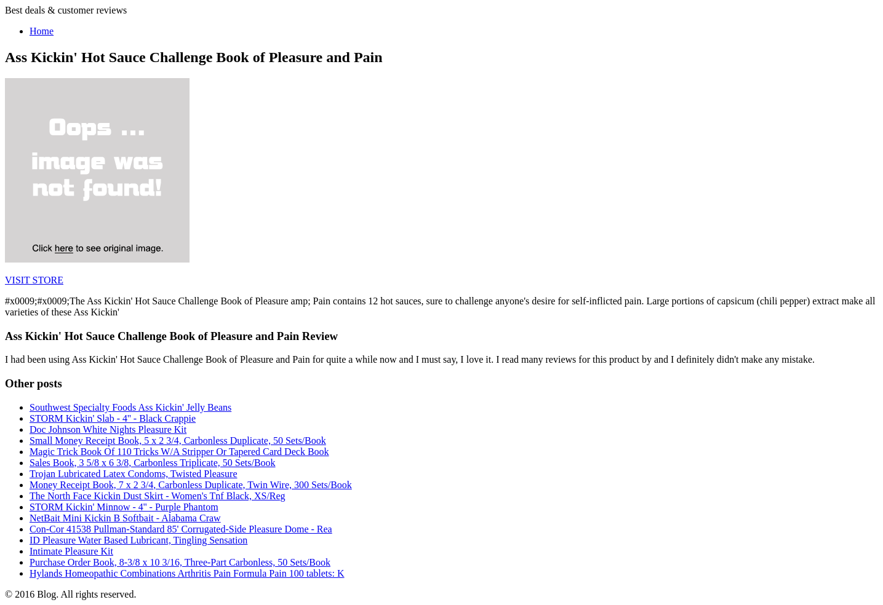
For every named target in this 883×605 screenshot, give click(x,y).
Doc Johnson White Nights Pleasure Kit (108, 429)
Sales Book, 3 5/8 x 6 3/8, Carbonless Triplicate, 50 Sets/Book (153, 462)
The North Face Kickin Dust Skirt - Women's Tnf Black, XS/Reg (158, 496)
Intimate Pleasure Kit (71, 551)
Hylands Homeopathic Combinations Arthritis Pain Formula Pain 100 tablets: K (187, 573)
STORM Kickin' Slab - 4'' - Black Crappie (113, 418)
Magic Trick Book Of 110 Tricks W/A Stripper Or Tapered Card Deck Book (179, 451)
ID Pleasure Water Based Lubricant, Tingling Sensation (138, 540)
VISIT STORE (34, 280)
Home (42, 31)
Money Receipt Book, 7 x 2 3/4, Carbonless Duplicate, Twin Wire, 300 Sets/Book (191, 485)
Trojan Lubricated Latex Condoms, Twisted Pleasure (134, 474)
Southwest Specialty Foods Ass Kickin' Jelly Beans (130, 407)
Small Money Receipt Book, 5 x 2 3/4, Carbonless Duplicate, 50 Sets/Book (178, 440)
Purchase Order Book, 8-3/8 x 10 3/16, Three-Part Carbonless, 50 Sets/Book (180, 562)
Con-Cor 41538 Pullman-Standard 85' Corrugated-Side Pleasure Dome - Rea (181, 529)
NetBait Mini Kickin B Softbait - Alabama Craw (125, 518)
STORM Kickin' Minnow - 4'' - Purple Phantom (124, 507)
